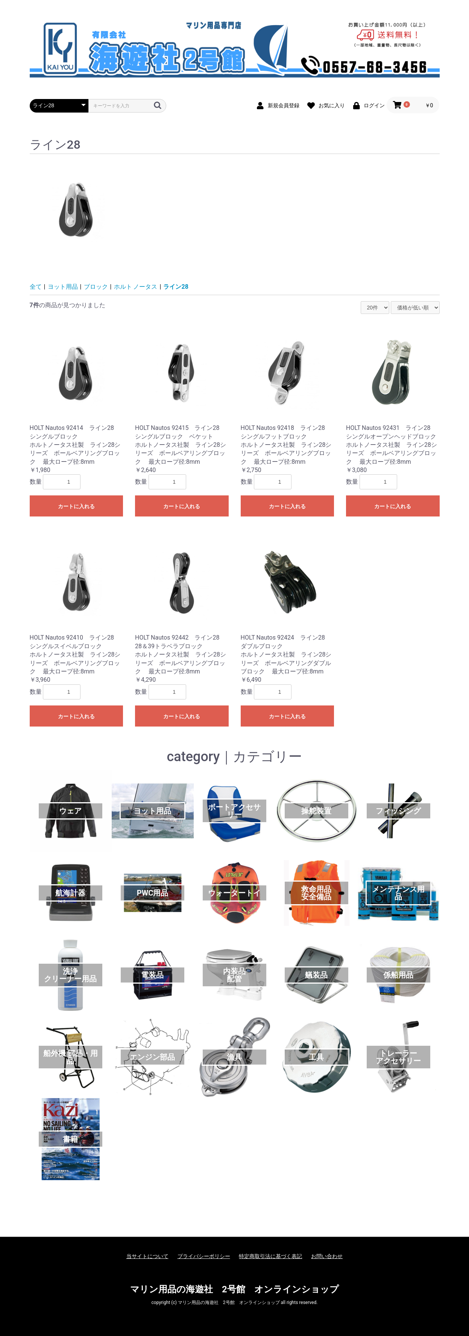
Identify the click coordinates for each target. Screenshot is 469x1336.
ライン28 (175, 286)
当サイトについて (147, 1256)
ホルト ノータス (136, 286)
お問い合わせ (327, 1256)
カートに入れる (76, 506)
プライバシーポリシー (204, 1256)
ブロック (96, 286)
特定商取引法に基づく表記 (270, 1256)
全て (36, 286)
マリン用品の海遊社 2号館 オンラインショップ (234, 1289)
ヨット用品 (63, 286)
